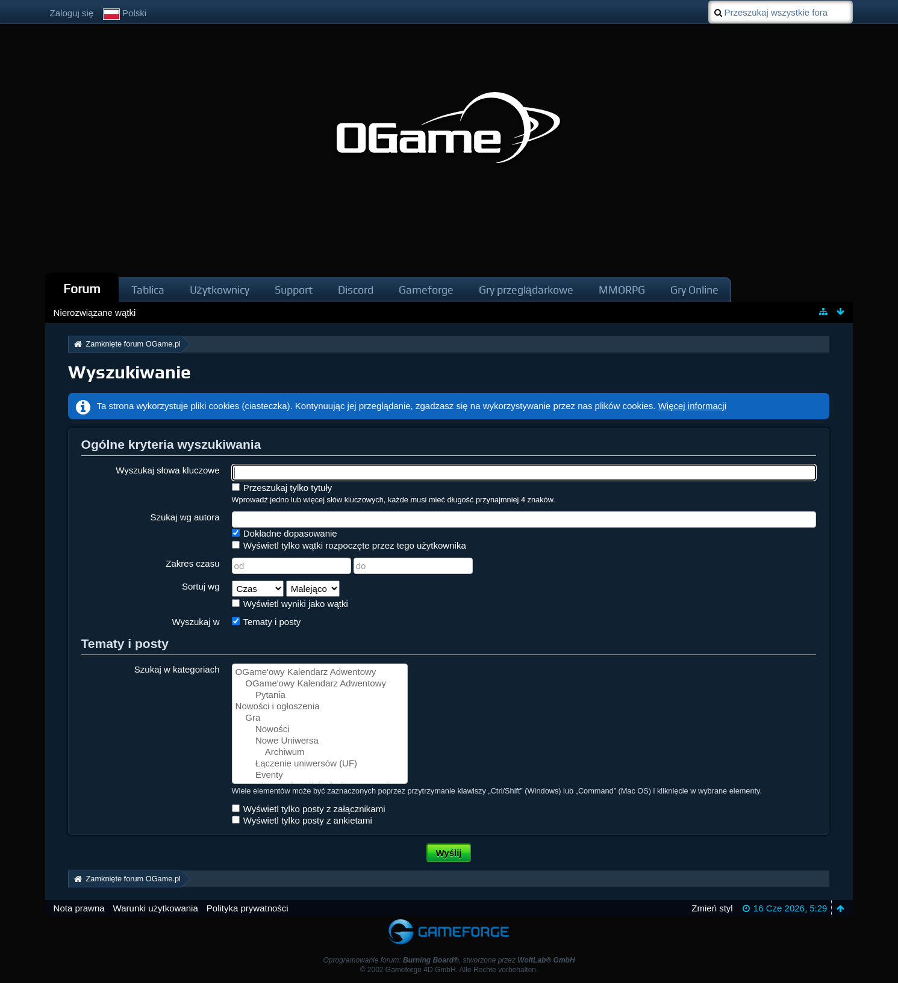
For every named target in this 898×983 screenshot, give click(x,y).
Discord (355, 289)
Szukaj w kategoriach (177, 669)
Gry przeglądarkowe (526, 289)
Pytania (320, 695)
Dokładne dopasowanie (284, 533)
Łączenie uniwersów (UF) (320, 763)
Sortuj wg (201, 586)
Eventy (320, 775)
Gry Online (694, 289)
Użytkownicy (219, 289)
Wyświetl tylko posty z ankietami (302, 820)
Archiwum (320, 752)
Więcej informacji (692, 406)
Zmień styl (711, 908)
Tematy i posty (266, 622)
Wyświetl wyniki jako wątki (290, 604)
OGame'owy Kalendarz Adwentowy (320, 672)
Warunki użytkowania (155, 908)
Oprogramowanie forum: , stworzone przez (449, 960)
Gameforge (426, 289)
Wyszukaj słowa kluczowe (167, 470)
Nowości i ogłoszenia (320, 706)
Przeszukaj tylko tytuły (282, 487)
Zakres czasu (192, 563)
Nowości (320, 729)
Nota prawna (79, 908)
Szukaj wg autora (184, 517)
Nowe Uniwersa (320, 741)
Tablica (147, 289)
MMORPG (622, 289)
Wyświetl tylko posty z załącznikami (308, 809)
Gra (320, 718)
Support (294, 289)
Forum (82, 288)
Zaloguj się (72, 13)
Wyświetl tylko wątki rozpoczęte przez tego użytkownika (349, 545)
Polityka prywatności (247, 908)
